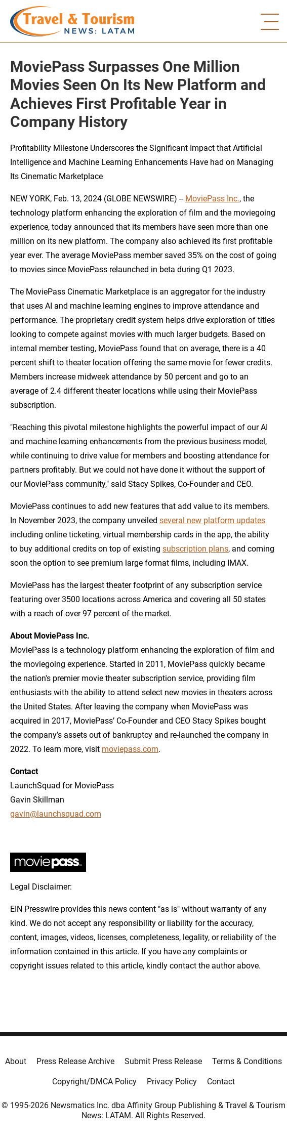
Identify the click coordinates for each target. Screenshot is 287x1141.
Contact (221, 1081)
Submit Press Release (163, 1061)
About (15, 1061)
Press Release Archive (75, 1061)
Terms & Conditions (247, 1061)
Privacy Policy (172, 1081)
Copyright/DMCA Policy (94, 1081)
